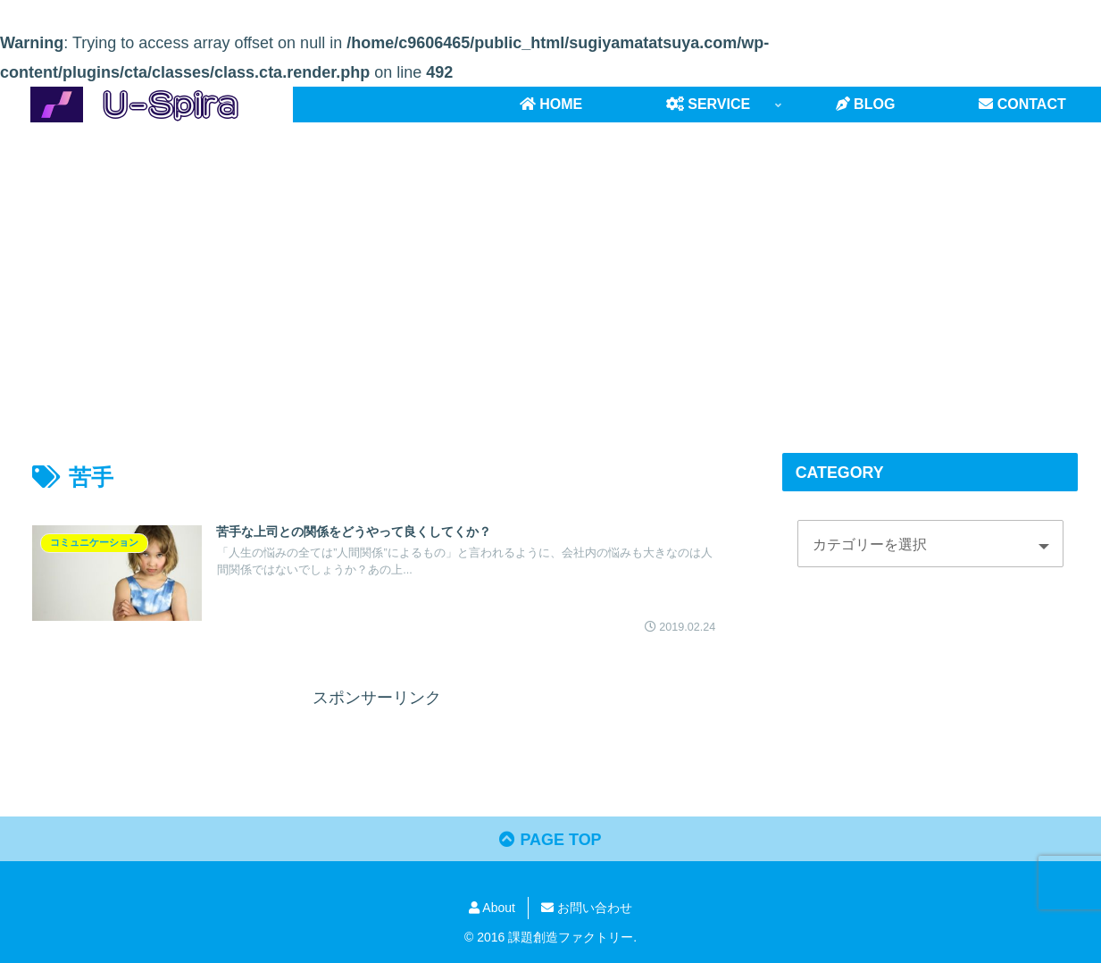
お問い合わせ (586, 907)
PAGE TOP (550, 840)
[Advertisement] (551, 269)
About (492, 907)
